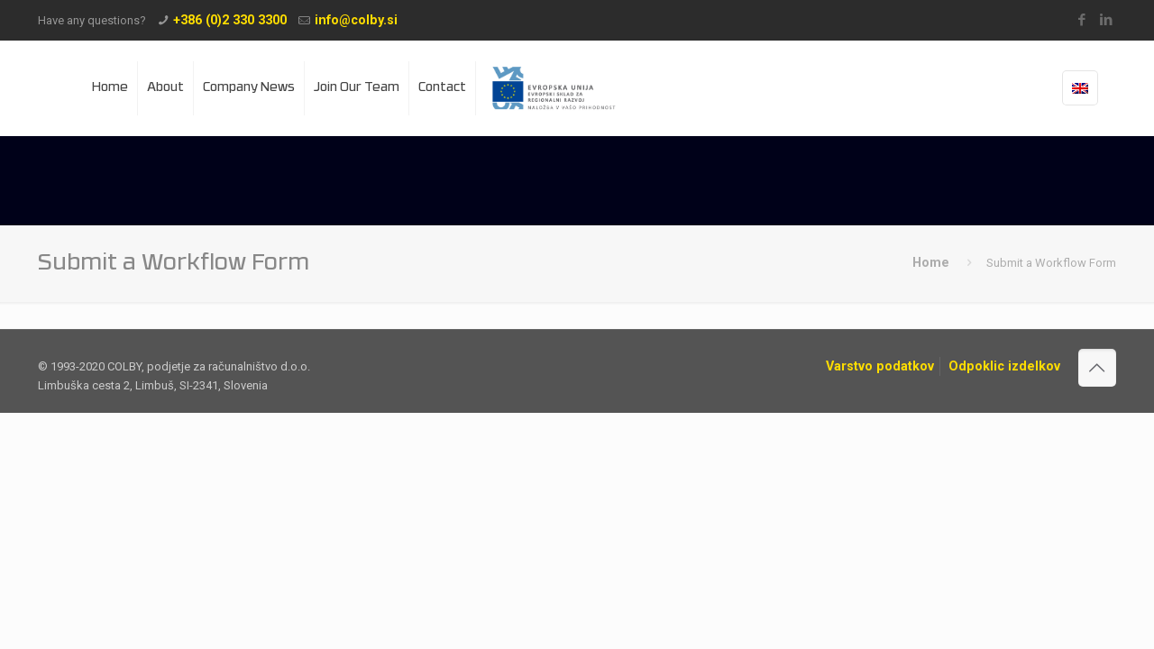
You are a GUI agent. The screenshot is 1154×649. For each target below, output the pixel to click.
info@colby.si (356, 20)
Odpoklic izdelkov (1004, 366)
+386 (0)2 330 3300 (230, 20)
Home (930, 262)
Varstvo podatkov (880, 366)
